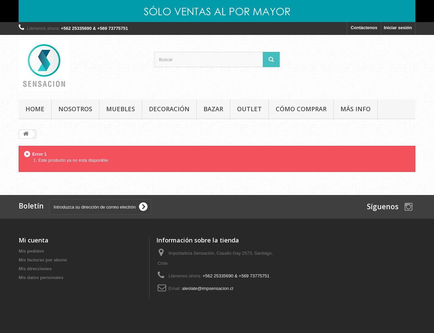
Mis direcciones (35, 268)
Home (34, 109)
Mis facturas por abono (43, 259)
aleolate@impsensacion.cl (207, 288)
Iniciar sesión (398, 27)
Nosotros (75, 109)
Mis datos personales (41, 277)
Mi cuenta (33, 240)
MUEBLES (120, 109)
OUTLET (249, 109)
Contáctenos (364, 27)
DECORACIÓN (169, 109)
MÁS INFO (355, 109)
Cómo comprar (301, 109)
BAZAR (213, 109)
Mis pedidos (31, 251)
